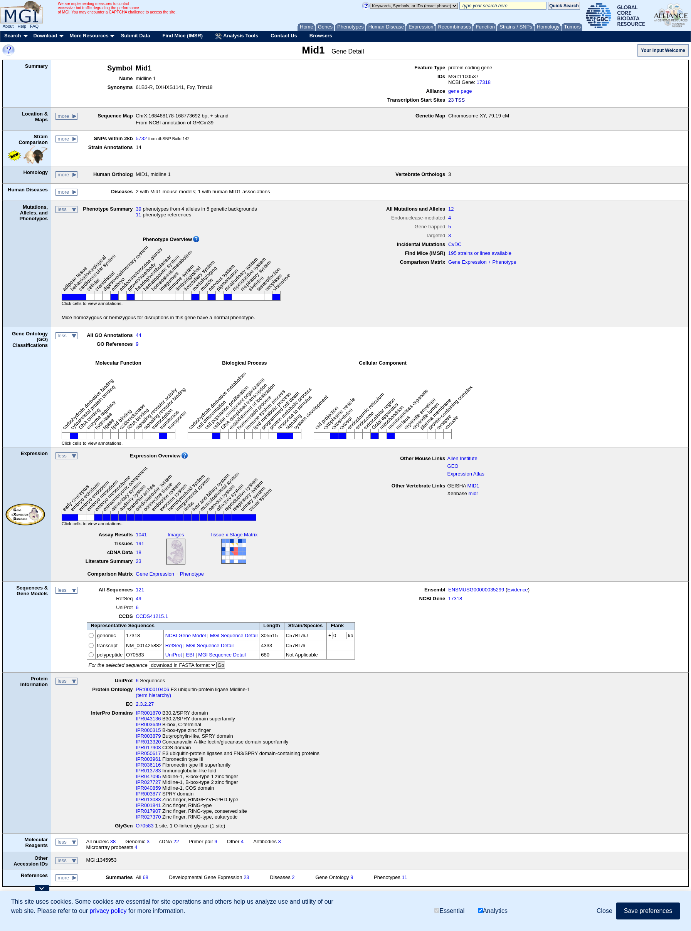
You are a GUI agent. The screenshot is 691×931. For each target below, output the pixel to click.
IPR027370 (148, 817)
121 (140, 590)
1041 (141, 535)
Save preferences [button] (648, 911)
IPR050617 (148, 753)
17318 (484, 82)
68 (145, 877)
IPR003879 (148, 736)
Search (12, 36)
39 (138, 209)
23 (138, 561)
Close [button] (604, 911)
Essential (449, 911)
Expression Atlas (465, 474)
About (8, 26)
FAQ (34, 26)
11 (138, 215)
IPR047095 (148, 776)
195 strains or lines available (479, 253)
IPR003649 (148, 724)
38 (113, 841)
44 (138, 335)
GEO (453, 466)
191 (140, 543)
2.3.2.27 (145, 704)
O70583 (144, 826)
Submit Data (135, 36)
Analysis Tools (236, 36)
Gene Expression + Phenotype (482, 262)
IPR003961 (148, 759)
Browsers (320, 36)
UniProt (173, 655)
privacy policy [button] (107, 911)
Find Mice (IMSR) (182, 36)
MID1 (473, 486)
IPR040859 (148, 788)
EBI (190, 655)
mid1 (474, 493)
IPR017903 (148, 747)
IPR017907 (148, 811)
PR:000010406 (152, 689)
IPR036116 (148, 765)
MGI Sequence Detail (234, 635)
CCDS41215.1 (152, 616)
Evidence (517, 590)
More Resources (88, 36)
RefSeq (173, 645)
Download (45, 36)
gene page (460, 91)
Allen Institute (462, 458)
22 (176, 841)
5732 (141, 138)
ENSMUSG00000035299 (476, 590)
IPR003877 (148, 794)
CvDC (455, 244)
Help (21, 26)
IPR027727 (148, 782)
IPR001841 (148, 805)
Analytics (493, 911)
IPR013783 (148, 771)
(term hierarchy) (153, 695)
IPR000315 (148, 730)
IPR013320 (148, 742)
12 (451, 209)
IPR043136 (148, 719)
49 (138, 598)
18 (138, 552)
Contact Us (284, 36)
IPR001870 (148, 713)
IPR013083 (148, 799)
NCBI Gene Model (185, 635)
